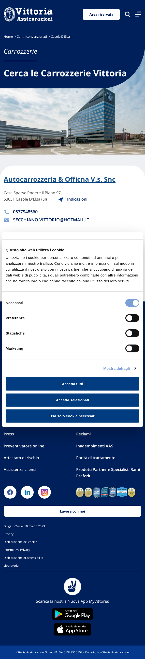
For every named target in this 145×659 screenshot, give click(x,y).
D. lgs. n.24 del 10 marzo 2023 (24, 526)
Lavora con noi (72, 511)
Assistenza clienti (20, 469)
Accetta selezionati (72, 400)
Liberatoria (11, 565)
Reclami (83, 434)
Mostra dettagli (116, 368)
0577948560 (25, 212)
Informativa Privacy (17, 549)
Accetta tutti (72, 384)
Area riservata (101, 14)
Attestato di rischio (21, 457)
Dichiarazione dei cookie (20, 542)
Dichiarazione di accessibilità (23, 558)
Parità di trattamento (96, 457)
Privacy (9, 534)
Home (8, 37)
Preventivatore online (24, 446)
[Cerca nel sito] (127, 14)
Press (9, 434)
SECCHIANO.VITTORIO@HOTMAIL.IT (51, 220)
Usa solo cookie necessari (72, 416)
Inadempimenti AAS (94, 446)
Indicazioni (72, 199)
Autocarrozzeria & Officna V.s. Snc (60, 179)
